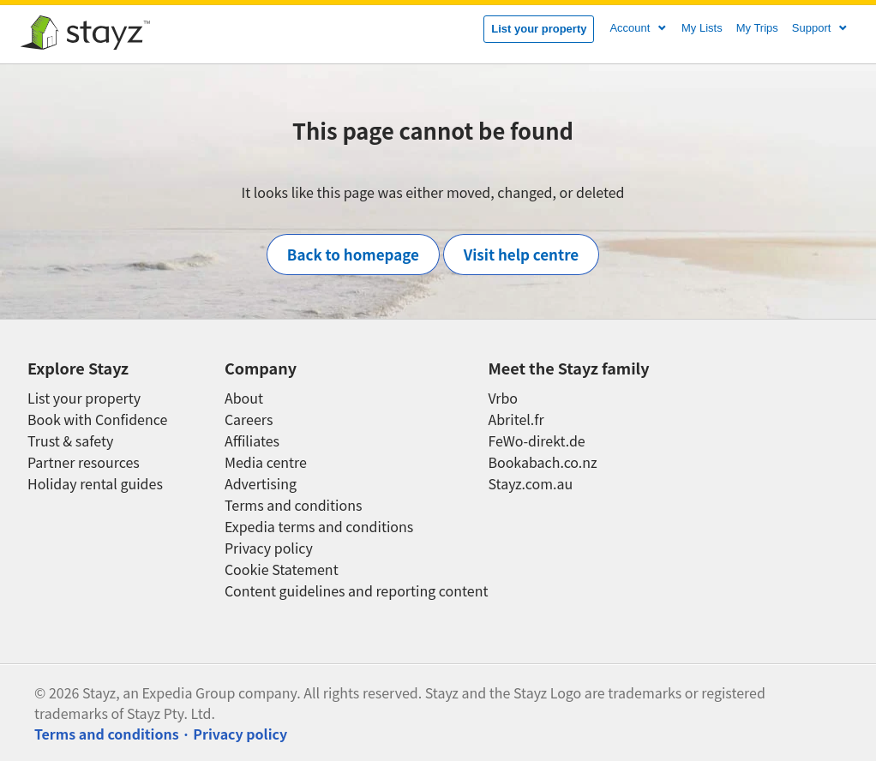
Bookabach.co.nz (542, 462)
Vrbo (503, 398)
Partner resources (83, 462)
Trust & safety (70, 441)
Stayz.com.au (530, 484)
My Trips (757, 27)
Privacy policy (269, 548)
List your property (538, 28)
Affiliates (252, 441)
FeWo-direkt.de (536, 441)
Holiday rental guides (95, 484)
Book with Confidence (97, 419)
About (244, 398)
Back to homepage (353, 254)
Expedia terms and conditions (319, 526)
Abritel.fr (515, 419)
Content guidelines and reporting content (357, 591)
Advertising (261, 484)
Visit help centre (521, 254)
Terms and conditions (293, 505)
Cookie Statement (282, 569)
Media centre (266, 462)
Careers (249, 419)
